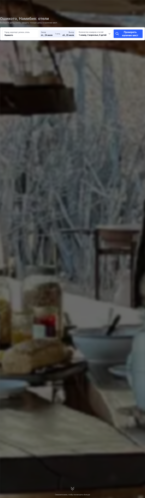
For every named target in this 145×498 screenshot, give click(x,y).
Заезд (43, 32)
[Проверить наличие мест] (128, 34)
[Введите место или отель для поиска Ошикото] (20, 34)
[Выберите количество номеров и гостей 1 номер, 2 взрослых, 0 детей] (94, 34)
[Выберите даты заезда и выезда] (49, 34)
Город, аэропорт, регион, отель (17, 32)
